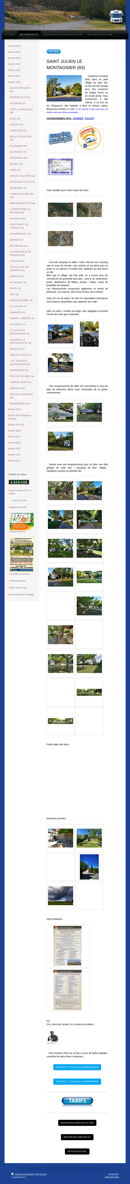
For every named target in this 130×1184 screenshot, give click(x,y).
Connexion (113, 1174)
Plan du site (41, 1174)
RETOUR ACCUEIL (77, 1151)
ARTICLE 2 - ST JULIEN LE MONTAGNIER (77, 1081)
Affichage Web (112, 1177)
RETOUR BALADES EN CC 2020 (77, 1122)
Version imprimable (22, 1174)
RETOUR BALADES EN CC (77, 1137)
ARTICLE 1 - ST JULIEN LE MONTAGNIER (77, 1067)
